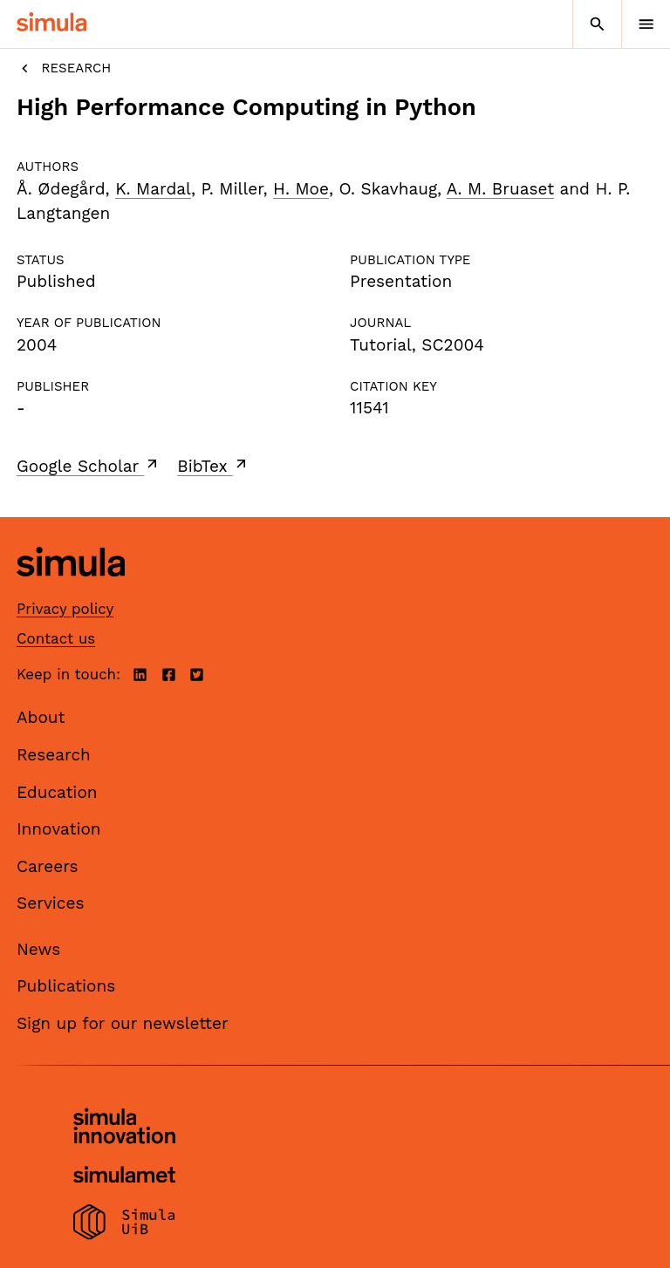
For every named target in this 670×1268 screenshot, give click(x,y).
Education (57, 792)
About (41, 717)
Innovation (59, 829)
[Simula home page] (71, 589)
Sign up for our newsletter (123, 1023)
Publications (66, 986)
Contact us (56, 638)
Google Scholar (89, 465)
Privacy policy (65, 608)
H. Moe (301, 189)
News (38, 949)
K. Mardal (153, 189)
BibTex (213, 465)
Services (50, 903)
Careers (48, 866)
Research (64, 68)
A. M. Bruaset (500, 189)
